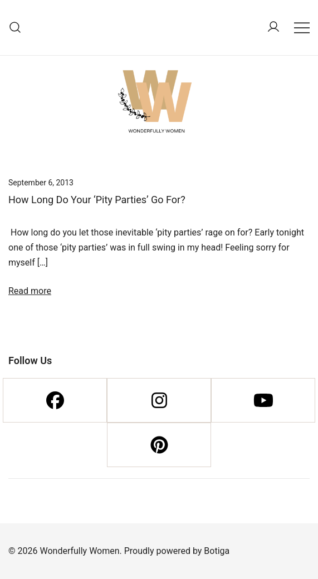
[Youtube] (263, 400)
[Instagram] (159, 400)
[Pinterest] (159, 445)
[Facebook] (55, 400)
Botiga (216, 551)
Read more (29, 291)
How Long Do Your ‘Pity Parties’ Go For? (96, 199)
